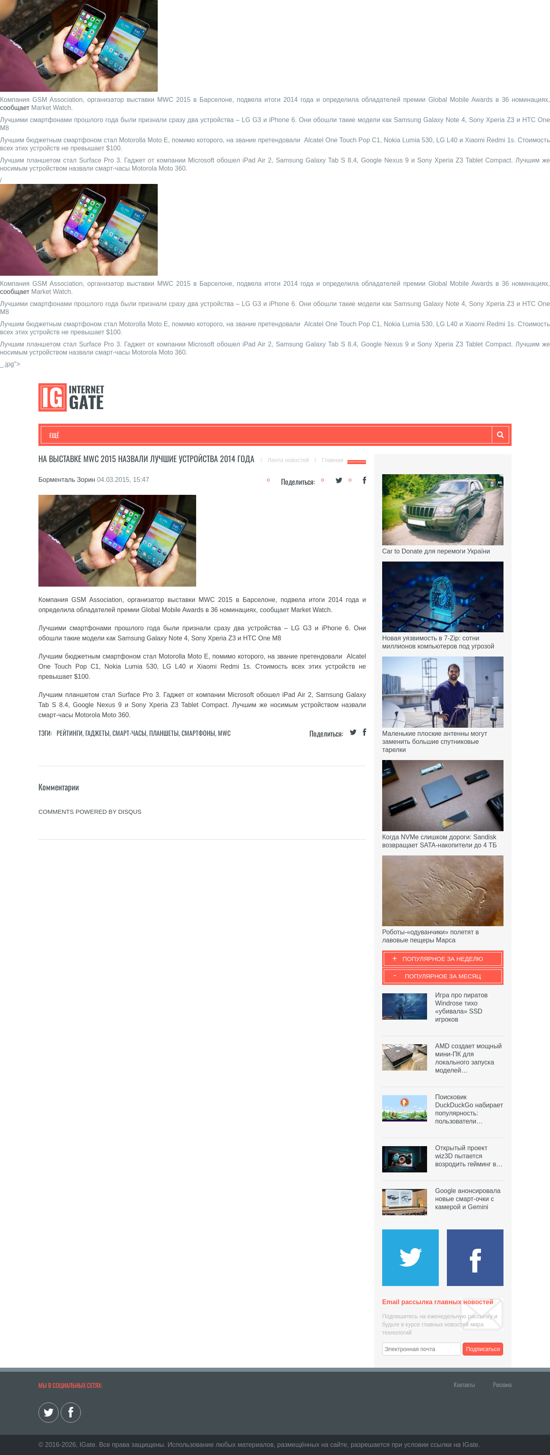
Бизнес (149, 435)
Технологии (64, 435)
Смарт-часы (129, 733)
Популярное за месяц (443, 976)
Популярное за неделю (443, 958)
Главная (332, 460)
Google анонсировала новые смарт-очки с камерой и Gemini (468, 1198)
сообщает (15, 107)
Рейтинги (69, 733)
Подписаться (483, 1349)
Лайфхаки (218, 435)
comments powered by (90, 811)
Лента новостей (289, 460)
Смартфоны (198, 733)
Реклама (502, 1384)
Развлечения (107, 435)
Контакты (464, 1384)
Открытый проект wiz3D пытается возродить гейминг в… (469, 1156)
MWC (224, 733)
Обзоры (257, 435)
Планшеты (164, 733)
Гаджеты (294, 435)
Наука (181, 435)
